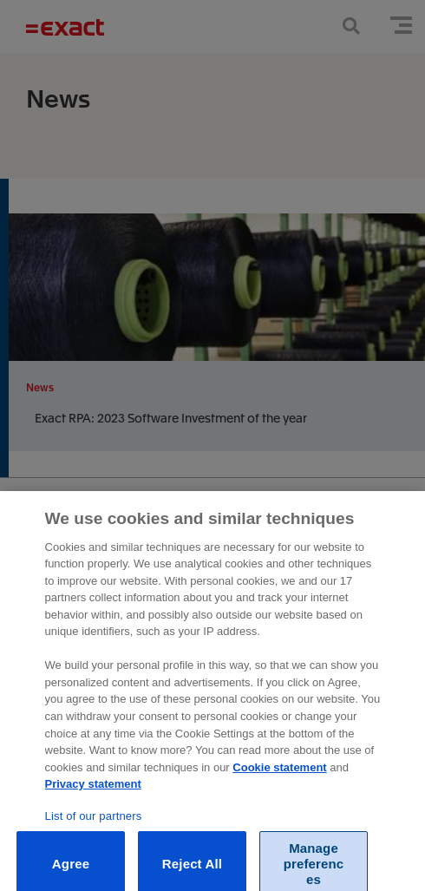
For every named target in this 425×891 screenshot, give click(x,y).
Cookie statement (279, 774)
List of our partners (93, 822)
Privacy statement (93, 790)
